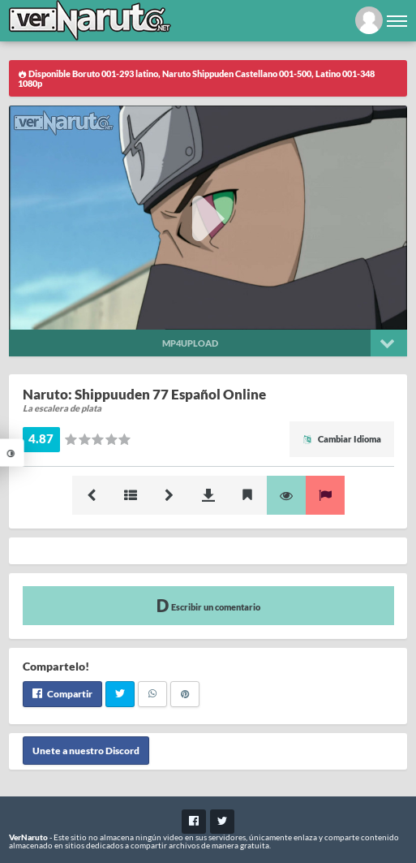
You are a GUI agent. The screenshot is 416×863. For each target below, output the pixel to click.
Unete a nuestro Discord (85, 750)
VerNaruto (28, 837)
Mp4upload (190, 343)
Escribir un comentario (208, 605)
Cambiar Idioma (341, 439)
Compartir (62, 694)
